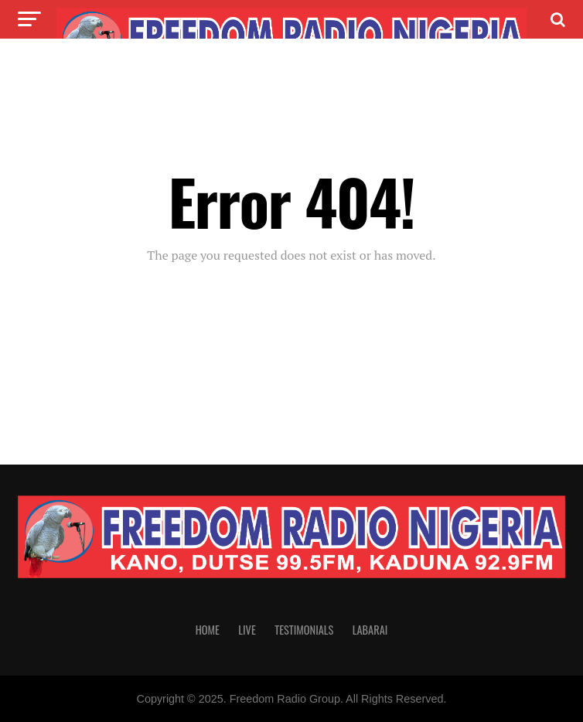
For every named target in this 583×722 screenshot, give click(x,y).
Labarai (370, 630)
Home (208, 630)
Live (246, 630)
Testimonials (303, 630)
